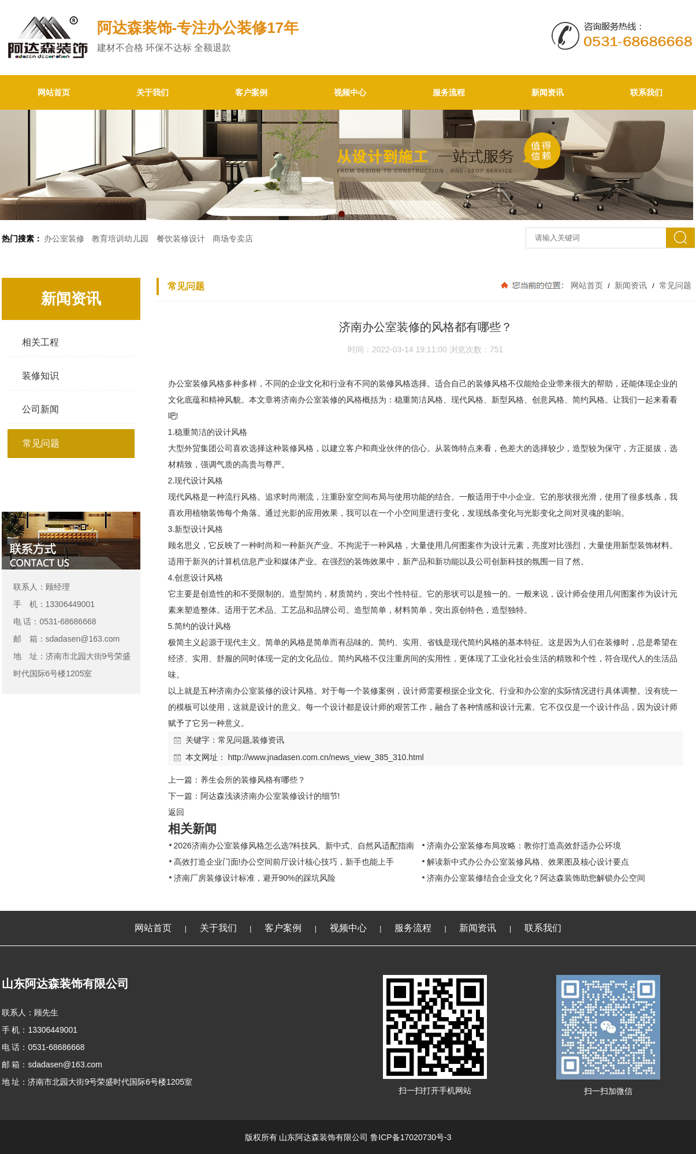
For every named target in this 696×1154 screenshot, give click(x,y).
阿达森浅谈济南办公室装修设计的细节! (270, 796)
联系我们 (646, 92)
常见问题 (674, 285)
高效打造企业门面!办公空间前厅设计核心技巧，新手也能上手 (284, 861)
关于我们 (152, 92)
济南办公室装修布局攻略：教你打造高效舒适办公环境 (524, 845)
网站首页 (54, 92)
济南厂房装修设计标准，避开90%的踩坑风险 (255, 878)
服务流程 (449, 92)
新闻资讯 (547, 92)
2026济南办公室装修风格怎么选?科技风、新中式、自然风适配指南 (294, 845)
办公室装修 (64, 238)
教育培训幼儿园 (120, 238)
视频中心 (350, 92)
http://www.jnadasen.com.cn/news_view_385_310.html (325, 757)
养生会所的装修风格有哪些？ (253, 779)
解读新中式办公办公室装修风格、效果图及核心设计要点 (528, 861)
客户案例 (251, 92)
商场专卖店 (233, 238)
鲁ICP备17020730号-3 (410, 1137)
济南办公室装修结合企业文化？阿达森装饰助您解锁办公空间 (536, 878)
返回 (176, 812)
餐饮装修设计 (181, 238)
